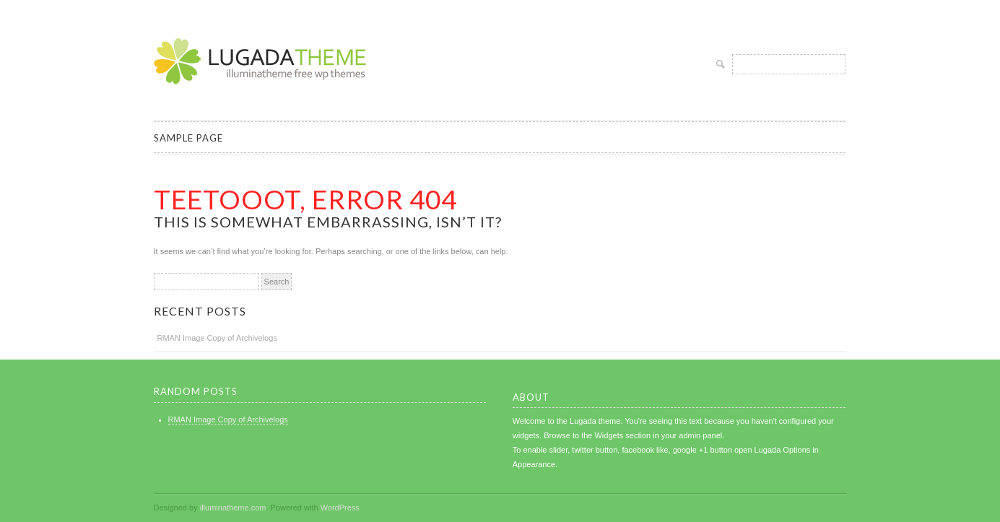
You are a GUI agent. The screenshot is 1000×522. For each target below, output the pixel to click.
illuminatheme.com (233, 507)
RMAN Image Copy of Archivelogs (217, 338)
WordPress (340, 507)
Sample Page (188, 138)
